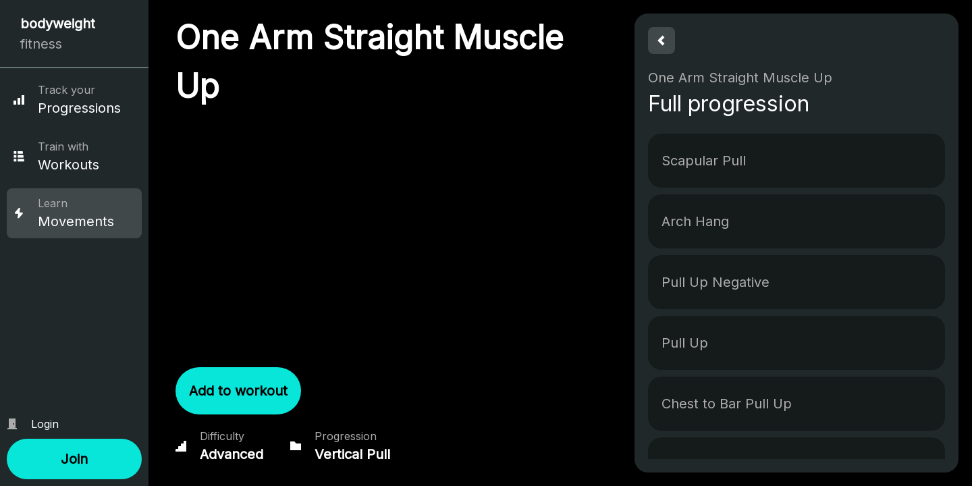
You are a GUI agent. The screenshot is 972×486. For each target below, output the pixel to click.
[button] (74, 459)
